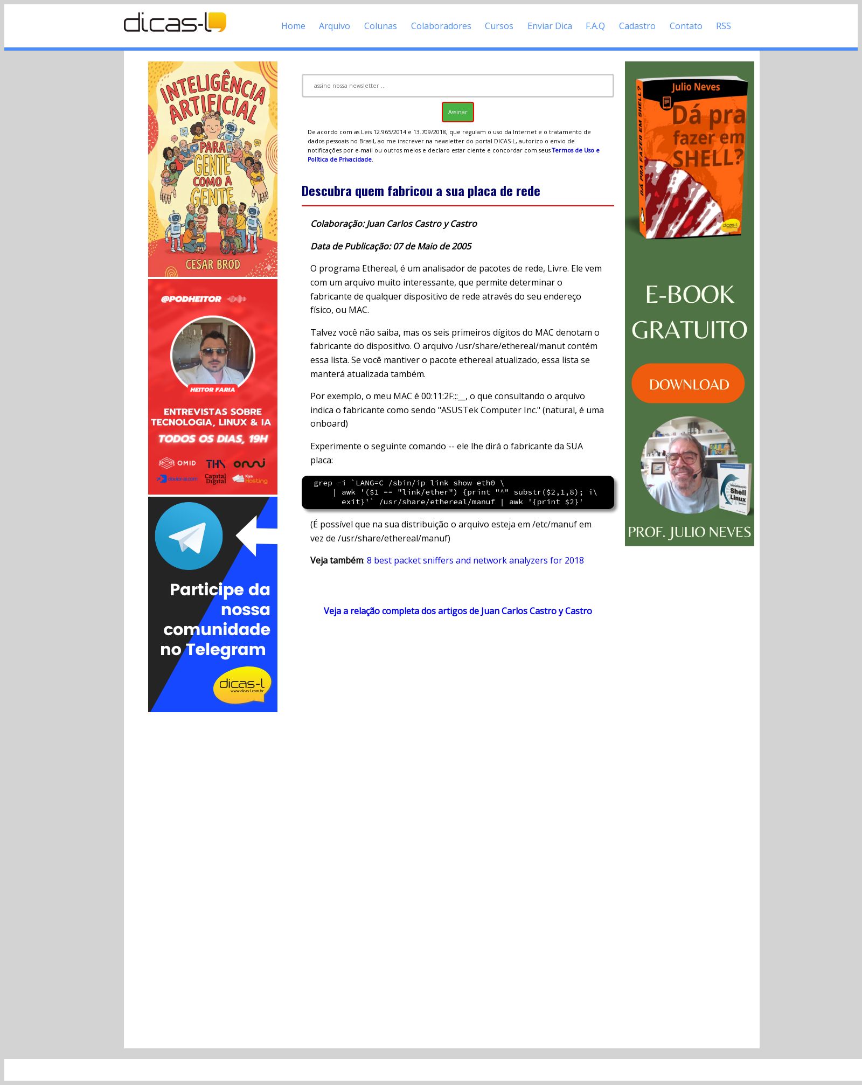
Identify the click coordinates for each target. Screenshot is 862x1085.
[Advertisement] (213, 876)
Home (293, 26)
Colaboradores (441, 26)
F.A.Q (595, 26)
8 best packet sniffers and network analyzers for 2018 (475, 560)
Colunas (380, 26)
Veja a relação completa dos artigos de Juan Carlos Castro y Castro (458, 611)
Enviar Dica (549, 26)
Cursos (499, 26)
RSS (723, 26)
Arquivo (334, 26)
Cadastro (637, 26)
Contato (686, 26)
